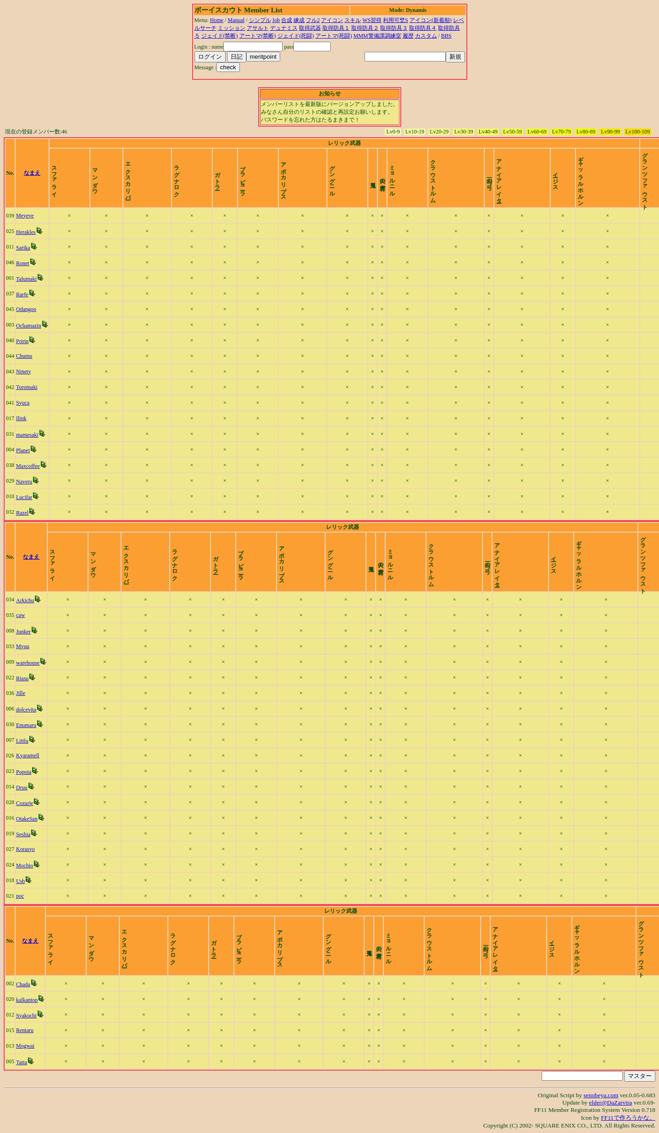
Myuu (22, 646)
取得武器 (310, 28)
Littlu (22, 741)
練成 (299, 20)
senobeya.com (600, 1095)
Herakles (26, 232)
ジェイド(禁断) (219, 36)
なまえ (32, 173)
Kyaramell (27, 755)
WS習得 (372, 20)
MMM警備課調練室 (377, 36)
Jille (20, 693)
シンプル (260, 20)
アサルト (258, 28)
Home (216, 20)
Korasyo (25, 849)
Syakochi (26, 1015)
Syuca (22, 403)
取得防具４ (423, 28)
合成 (286, 20)
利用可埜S (395, 20)
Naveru (24, 481)
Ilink (21, 418)
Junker (23, 631)
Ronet (22, 263)
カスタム (426, 36)
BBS (446, 36)
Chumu (24, 356)
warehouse (27, 663)
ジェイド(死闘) (295, 36)
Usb (20, 881)
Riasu (22, 678)
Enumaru (26, 725)
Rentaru (24, 1030)
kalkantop (27, 1000)
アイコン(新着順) (431, 20)
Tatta (21, 1062)
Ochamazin (28, 325)
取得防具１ (336, 28)
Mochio (24, 865)
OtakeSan (27, 819)
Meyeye (25, 215)
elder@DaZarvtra (610, 1102)
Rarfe (22, 294)
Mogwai (25, 1046)
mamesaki (27, 435)
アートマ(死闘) (334, 36)
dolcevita (26, 709)
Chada (23, 984)
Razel (22, 513)
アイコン (332, 20)
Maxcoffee (28, 466)
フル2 (313, 20)
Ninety (23, 371)
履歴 (408, 36)
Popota (23, 772)
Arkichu (25, 600)
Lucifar (24, 497)
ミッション (231, 28)
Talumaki (26, 279)
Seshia (23, 834)
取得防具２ (365, 28)
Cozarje (24, 803)
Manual (236, 20)
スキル (352, 20)
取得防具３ (394, 28)
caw (20, 615)
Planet (23, 450)
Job (276, 20)
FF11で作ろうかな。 (628, 1117)
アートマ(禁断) (257, 36)
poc (20, 896)
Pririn (22, 341)
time (647, 173)
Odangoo (26, 309)
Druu (22, 787)
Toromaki (26, 387)
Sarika (23, 247)
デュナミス (284, 28)
